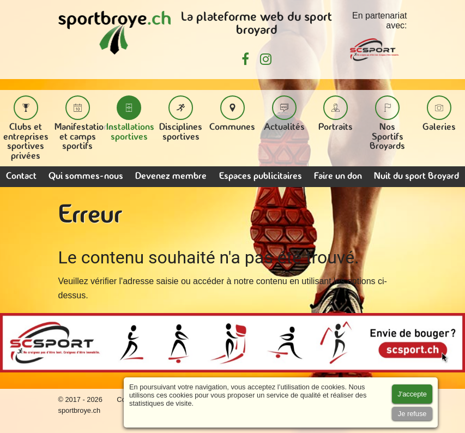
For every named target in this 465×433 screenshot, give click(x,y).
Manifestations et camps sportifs (84, 123)
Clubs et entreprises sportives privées (26, 128)
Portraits (335, 113)
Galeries (439, 113)
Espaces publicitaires (260, 176)
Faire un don (338, 176)
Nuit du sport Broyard (416, 176)
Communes (232, 113)
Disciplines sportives (180, 118)
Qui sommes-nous (86, 176)
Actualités (284, 113)
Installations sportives (130, 118)
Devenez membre (171, 176)
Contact (21, 176)
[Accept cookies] (412, 394)
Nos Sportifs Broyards (387, 123)
